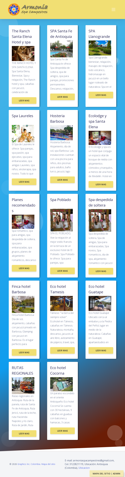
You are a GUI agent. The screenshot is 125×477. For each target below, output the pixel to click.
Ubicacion (84, 467)
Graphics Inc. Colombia (29, 464)
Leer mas (24, 100)
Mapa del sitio (48, 464)
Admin (116, 473)
